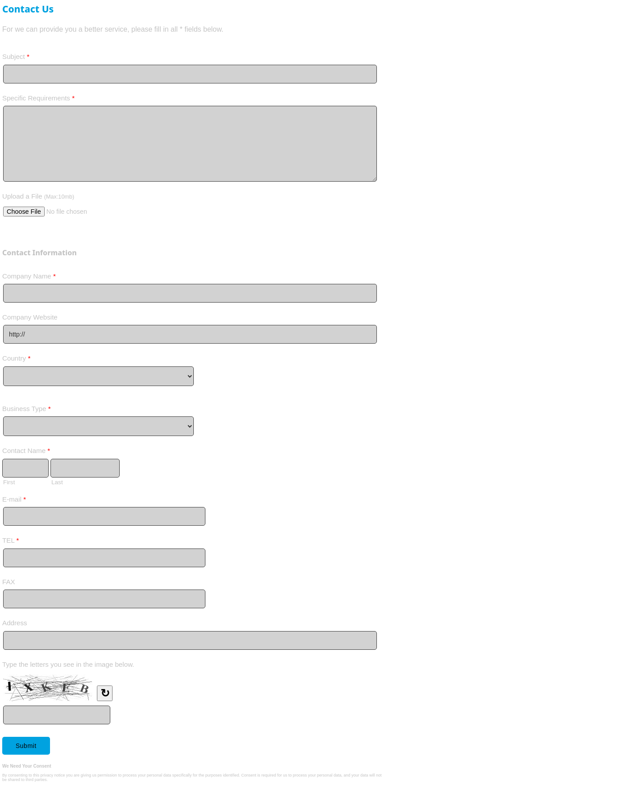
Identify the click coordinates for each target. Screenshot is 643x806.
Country (16, 360)
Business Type (26, 410)
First (9, 482)
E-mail (14, 501)
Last (57, 482)
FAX (8, 582)
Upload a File (38, 196)
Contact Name (26, 452)
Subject (15, 58)
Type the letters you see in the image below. (68, 664)
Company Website (30, 317)
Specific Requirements (38, 99)
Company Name (29, 277)
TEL (10, 542)
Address (14, 623)
